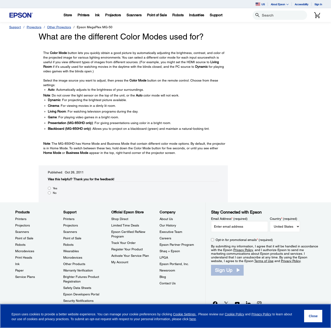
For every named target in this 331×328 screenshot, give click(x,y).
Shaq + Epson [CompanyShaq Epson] (170, 251)
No (55, 193)
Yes (55, 188)
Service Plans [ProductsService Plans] (25, 277)
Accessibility (301, 4)
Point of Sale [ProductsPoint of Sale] (24, 238)
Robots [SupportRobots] (68, 244)
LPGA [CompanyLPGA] (164, 257)
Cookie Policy (234, 314)
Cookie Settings (185, 314)
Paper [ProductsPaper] (19, 270)
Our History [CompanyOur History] (168, 225)
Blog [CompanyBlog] (163, 277)
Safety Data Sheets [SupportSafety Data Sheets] (77, 288)
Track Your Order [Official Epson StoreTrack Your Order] (123, 243)
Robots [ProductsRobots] (20, 244)
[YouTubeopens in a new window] (237, 303)
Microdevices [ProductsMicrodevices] (24, 251)
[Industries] (196, 15)
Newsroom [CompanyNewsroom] (167, 270)
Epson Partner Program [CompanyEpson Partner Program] (177, 244)
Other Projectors (59, 27)
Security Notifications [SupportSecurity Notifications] (78, 301)
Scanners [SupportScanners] (70, 232)
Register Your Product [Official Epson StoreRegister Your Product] (127, 249)
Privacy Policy (243, 250)
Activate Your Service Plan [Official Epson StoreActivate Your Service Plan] (130, 255)
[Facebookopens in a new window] (215, 303)
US (260, 4)
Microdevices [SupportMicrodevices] (72, 257)
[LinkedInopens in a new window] (248, 303)
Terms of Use (264, 261)
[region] (165, 316)
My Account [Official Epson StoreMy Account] (119, 262)
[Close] (313, 316)
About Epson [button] (280, 4)
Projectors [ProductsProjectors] (22, 225)
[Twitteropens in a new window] (226, 303)
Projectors (34, 27)
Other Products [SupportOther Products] (74, 264)
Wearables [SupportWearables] (71, 251)
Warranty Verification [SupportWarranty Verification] (78, 270)
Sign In (318, 4)
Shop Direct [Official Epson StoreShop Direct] (119, 219)
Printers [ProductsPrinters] (20, 219)
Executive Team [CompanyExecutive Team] (171, 232)
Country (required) (283, 219)
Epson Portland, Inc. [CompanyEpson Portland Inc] (174, 264)
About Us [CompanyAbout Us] (166, 219)
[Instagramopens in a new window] (259, 303)
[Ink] (97, 15)
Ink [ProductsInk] (17, 264)
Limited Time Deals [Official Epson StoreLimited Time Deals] (125, 225)
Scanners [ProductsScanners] (22, 232)
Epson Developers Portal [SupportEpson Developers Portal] (81, 294)
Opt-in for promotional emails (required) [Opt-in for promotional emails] (244, 240)
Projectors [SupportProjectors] (70, 225)
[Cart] (317, 15)
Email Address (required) (229, 219)
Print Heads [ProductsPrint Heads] (23, 257)
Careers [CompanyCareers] (165, 238)
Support (15, 27)
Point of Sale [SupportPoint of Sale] (72, 238)
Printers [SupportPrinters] (68, 219)
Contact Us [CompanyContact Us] (168, 283)
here (192, 319)
